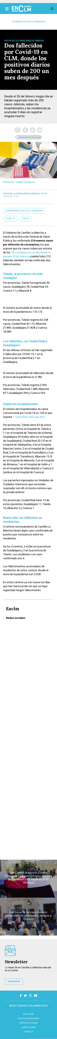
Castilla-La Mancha (33, 21)
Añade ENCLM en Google (28, 137)
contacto (28, 1032)
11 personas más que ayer (29, 416)
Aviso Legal (28, 1014)
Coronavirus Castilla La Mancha (24, 211)
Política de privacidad (28, 1018)
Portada (16, 21)
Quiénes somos (28, 1027)
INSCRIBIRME (14, 981)
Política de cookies (28, 1023)
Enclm (44, 193)
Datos (25, 218)
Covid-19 (10, 218)
